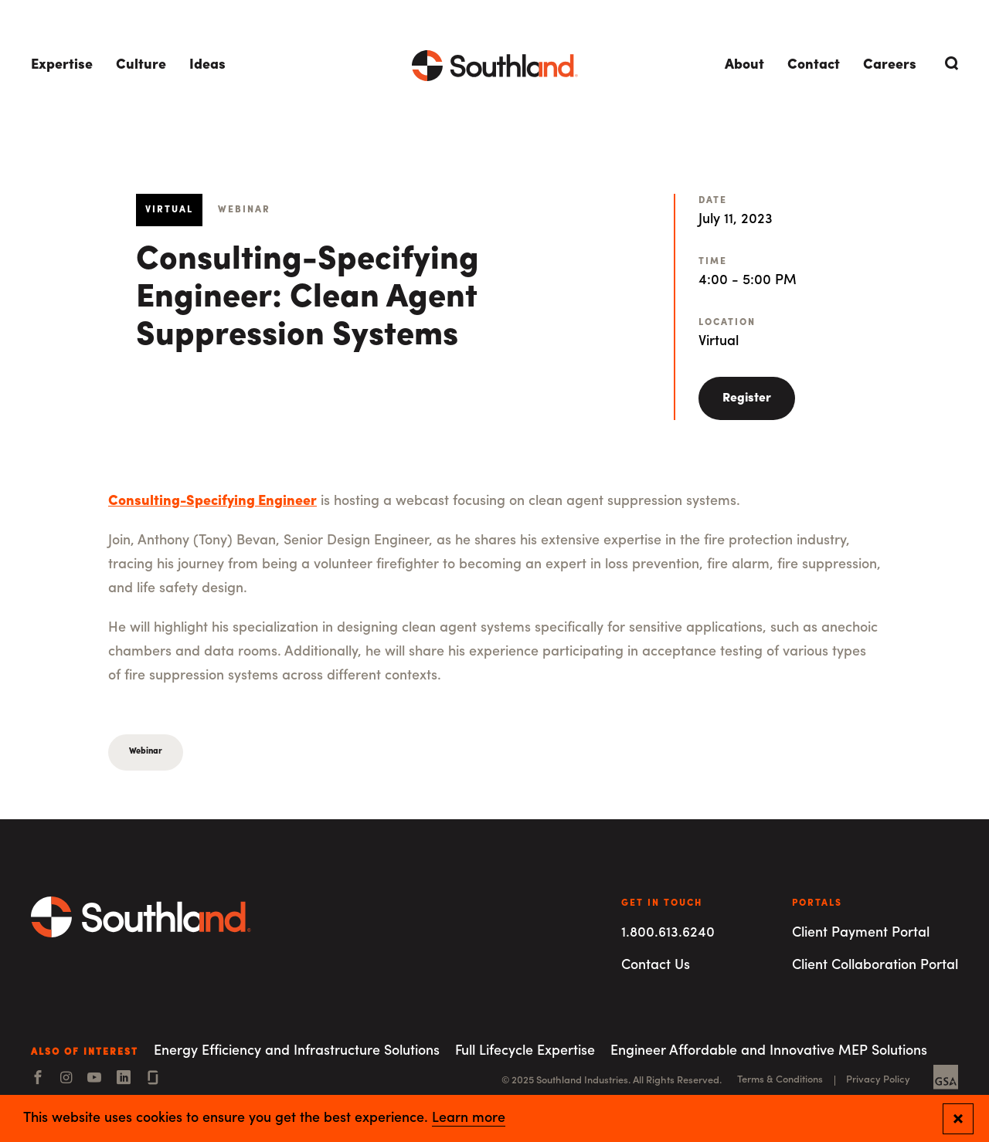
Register (746, 398)
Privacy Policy (878, 1080)
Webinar (145, 751)
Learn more (468, 1119)
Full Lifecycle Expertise (525, 1051)
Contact (813, 65)
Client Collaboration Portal (875, 965)
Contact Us (655, 965)
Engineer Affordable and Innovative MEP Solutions (768, 1051)
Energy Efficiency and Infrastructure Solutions (297, 1051)
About (744, 65)
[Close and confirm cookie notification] (958, 1118)
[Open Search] (949, 63)
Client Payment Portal (861, 933)
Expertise (62, 65)
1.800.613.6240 (668, 933)
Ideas (207, 65)
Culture (141, 65)
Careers (889, 65)
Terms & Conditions (780, 1080)
